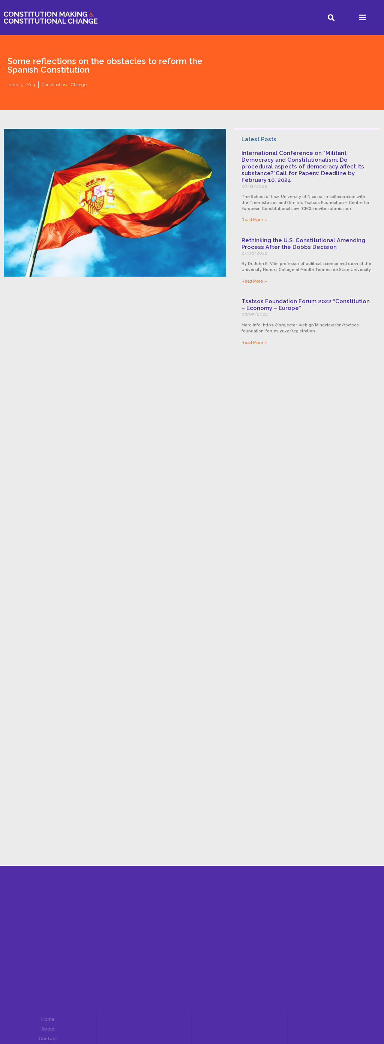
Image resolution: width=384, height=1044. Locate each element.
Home (48, 1019)
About (48, 1029)
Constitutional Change (64, 84)
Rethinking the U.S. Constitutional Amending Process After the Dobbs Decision (303, 243)
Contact (48, 1038)
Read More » (254, 219)
